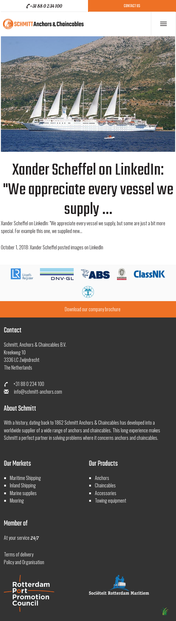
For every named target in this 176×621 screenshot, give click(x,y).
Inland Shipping (23, 485)
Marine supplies (23, 493)
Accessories (105, 493)
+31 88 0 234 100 (43, 6)
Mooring (17, 500)
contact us (132, 6)
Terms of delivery (18, 554)
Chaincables (105, 485)
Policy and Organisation (24, 562)
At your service (21, 537)
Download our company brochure (93, 309)
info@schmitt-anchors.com (33, 391)
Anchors (102, 477)
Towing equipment (110, 500)
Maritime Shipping (25, 477)
